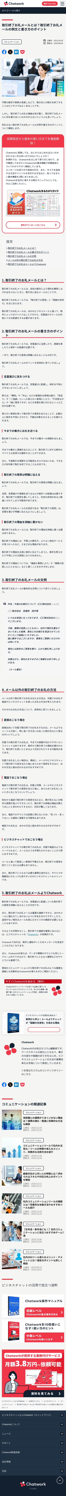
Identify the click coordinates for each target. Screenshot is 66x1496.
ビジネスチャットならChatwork (13, 1401)
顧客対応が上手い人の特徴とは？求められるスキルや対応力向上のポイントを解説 (43, 1176)
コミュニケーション (33, 1112)
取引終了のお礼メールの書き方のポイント (28, 252)
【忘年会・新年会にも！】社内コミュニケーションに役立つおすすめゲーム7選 (43, 1232)
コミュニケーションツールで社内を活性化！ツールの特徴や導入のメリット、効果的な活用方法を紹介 (43, 1148)
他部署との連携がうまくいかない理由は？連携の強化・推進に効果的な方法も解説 (43, 1121)
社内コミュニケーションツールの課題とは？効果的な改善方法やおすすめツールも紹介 (43, 1204)
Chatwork (14, 3)
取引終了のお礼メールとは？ (22, 248)
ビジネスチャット (50, 1401)
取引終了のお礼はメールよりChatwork (27, 264)
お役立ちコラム (34, 1401)
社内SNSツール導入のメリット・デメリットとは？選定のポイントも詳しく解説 (43, 1260)
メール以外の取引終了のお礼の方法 (25, 260)
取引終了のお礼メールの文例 (22, 256)
